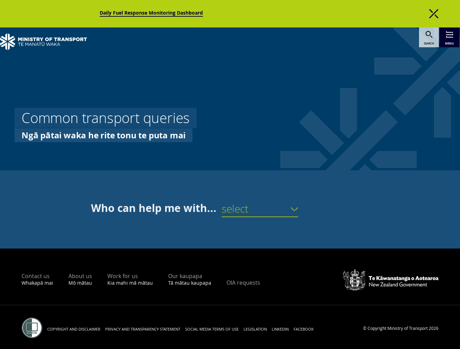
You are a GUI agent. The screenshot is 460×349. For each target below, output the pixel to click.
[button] (260, 213)
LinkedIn (280, 329)
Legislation (255, 329)
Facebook (304, 329)
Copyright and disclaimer (73, 329)
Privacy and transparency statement (142, 329)
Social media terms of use (212, 329)
